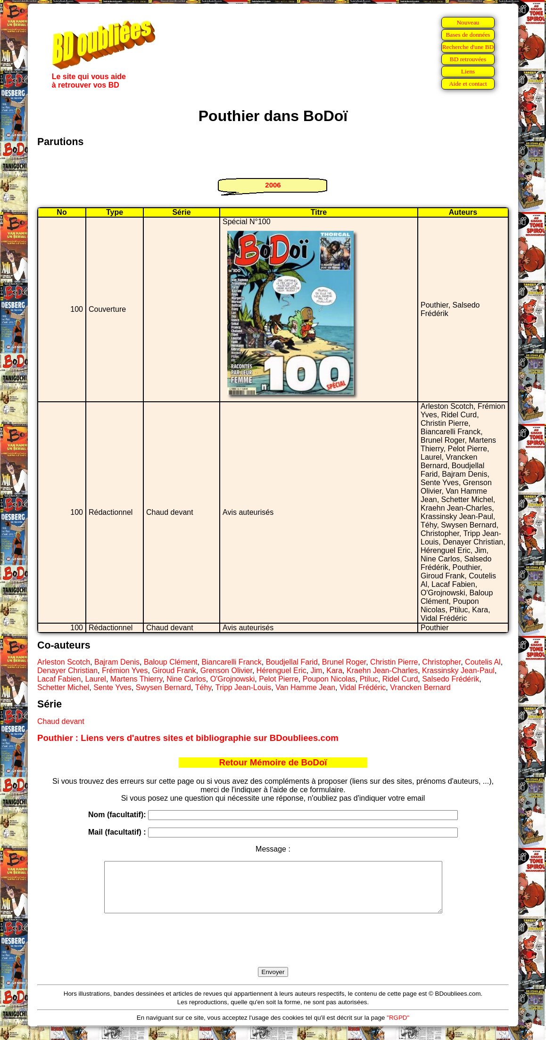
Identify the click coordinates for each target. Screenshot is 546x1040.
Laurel (95, 679)
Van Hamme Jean (305, 687)
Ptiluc (369, 679)
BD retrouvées (468, 59)
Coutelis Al (483, 662)
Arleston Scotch (63, 662)
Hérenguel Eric (281, 670)
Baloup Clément (171, 662)
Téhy (203, 687)
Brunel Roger (344, 662)
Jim (317, 670)
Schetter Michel (63, 687)
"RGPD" (398, 1027)
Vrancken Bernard (420, 687)
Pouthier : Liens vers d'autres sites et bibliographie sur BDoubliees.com (188, 738)
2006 (273, 185)
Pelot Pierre (278, 679)
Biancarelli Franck (232, 662)
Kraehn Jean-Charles (382, 670)
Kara (334, 670)
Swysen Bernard (163, 687)
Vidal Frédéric (362, 687)
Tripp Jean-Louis (243, 687)
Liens (468, 71)
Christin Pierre (394, 662)
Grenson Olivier (226, 670)
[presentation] (273, 951)
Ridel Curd (400, 679)
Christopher (441, 662)
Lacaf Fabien (59, 679)
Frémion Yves (125, 670)
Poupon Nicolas (329, 679)
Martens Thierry (136, 679)
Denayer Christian (67, 670)
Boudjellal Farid (292, 662)
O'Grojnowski (232, 679)
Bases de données (468, 34)
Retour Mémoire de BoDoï (273, 762)
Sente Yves (112, 687)
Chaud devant (60, 721)
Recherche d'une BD (468, 46)
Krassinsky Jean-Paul (458, 670)
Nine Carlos (186, 679)
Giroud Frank (174, 670)
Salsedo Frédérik (450, 679)
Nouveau (467, 22)
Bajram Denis (117, 662)
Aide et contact (468, 83)
